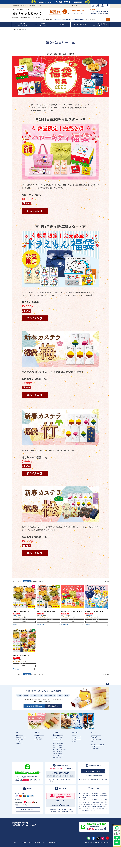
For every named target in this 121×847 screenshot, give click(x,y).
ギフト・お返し (20, 739)
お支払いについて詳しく (28, 809)
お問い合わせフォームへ (93, 771)
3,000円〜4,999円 (76, 739)
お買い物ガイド (36, 5)
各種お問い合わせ (95, 765)
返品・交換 (95, 788)
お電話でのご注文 (62, 765)
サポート (93, 742)
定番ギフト (19, 732)
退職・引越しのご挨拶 (59, 743)
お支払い (29, 788)
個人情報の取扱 (53, 842)
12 (25, 617)
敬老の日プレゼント (58, 751)
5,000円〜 (74, 741)
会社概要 (15, 842)
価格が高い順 (34, 581)
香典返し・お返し (39, 735)
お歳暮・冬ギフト (57, 753)
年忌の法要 (37, 737)
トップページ (15, 29)
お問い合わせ (24, 842)
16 (74, 617)
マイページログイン (96, 735)
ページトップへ (107, 684)
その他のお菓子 (20, 743)
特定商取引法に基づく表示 (38, 842)
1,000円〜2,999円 (76, 737)
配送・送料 (62, 788)
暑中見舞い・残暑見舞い (59, 749)
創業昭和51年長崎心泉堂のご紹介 (21, 5)
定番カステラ (19, 735)
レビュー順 (40, 581)
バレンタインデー (57, 739)
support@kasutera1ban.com (95, 775)
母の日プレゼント (57, 745)
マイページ (94, 732)
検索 (108, 19)
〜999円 (74, 735)
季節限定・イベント (59, 732)
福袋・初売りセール (58, 735)
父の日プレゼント (57, 747)
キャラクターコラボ (58, 755)
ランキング (20, 581)
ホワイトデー (56, 741)
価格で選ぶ (75, 732)
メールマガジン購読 (96, 739)
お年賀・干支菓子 (57, 737)
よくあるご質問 (94, 748)
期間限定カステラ (57, 757)
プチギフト (18, 741)
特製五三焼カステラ (21, 737)
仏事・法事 (37, 732)
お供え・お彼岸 (38, 739)
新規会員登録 (94, 737)
